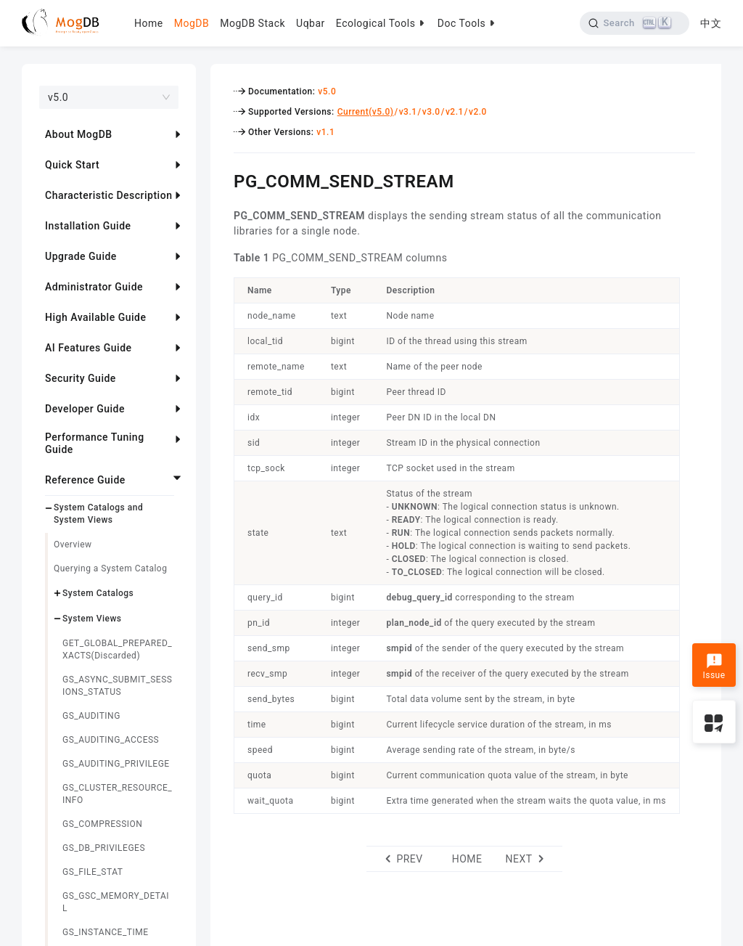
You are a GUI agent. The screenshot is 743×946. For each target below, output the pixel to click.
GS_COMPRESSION (102, 824)
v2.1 (455, 112)
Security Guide (80, 378)
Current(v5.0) (365, 112)
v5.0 (327, 91)
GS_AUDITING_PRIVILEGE (116, 764)
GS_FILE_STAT (92, 872)
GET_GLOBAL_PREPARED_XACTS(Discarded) (117, 649)
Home (148, 23)
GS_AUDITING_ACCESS (110, 740)
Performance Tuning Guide (94, 443)
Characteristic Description (108, 195)
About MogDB (78, 134)
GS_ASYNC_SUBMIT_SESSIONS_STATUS (117, 685)
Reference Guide (85, 480)
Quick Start (72, 165)
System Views (92, 618)
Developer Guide (85, 409)
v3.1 (408, 112)
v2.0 (478, 112)
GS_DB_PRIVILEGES (103, 848)
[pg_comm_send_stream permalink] (222, 179)
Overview (73, 544)
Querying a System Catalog (110, 568)
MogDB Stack (252, 23)
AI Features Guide (88, 348)
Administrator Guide (94, 287)
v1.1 (325, 132)
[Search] (634, 23)
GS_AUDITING (91, 716)
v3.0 (431, 112)
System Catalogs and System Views (98, 513)
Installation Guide (88, 226)
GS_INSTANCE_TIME (105, 932)
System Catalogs (98, 593)
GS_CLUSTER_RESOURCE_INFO (117, 794)
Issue (713, 666)
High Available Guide (95, 317)
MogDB (191, 23)
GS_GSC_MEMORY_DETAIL (115, 902)
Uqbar (310, 23)
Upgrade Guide (81, 256)
